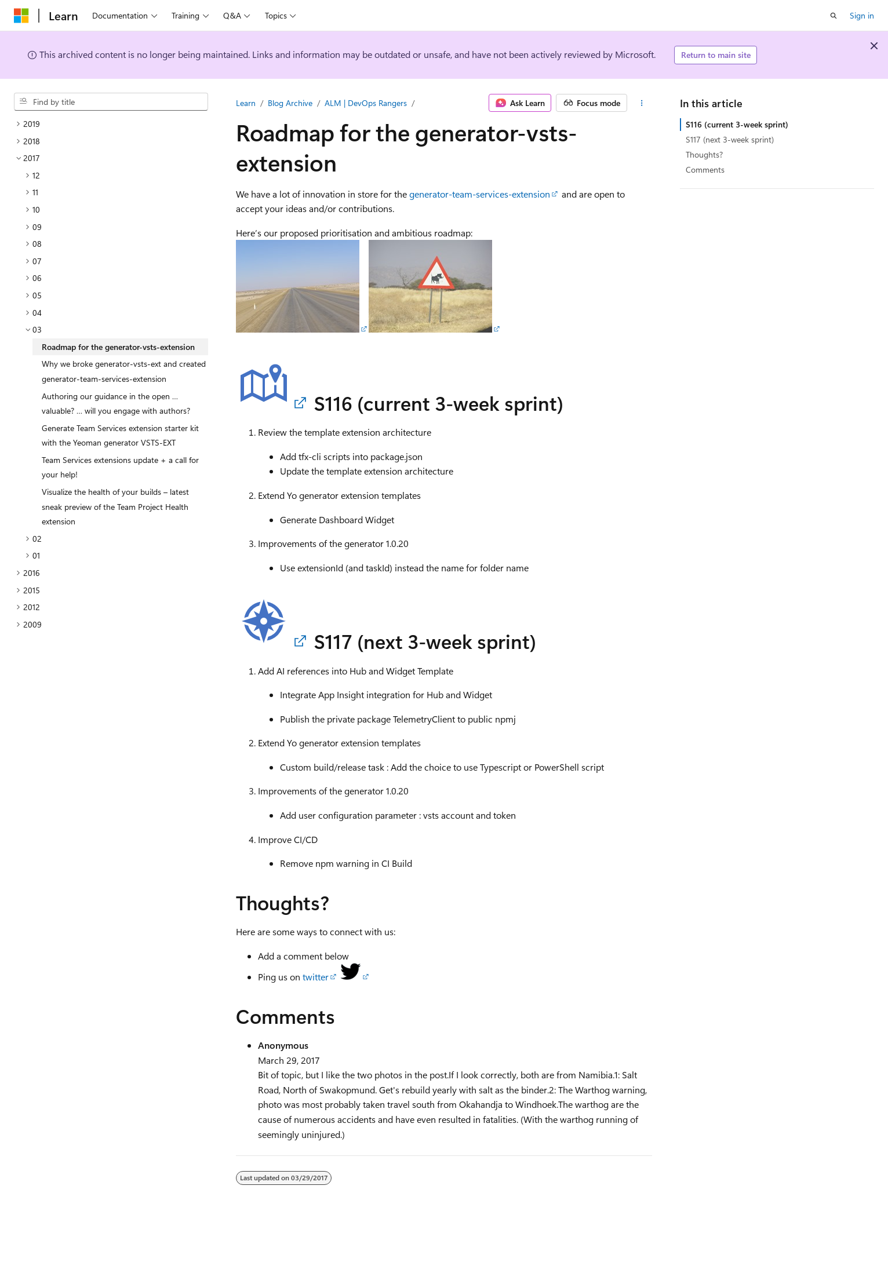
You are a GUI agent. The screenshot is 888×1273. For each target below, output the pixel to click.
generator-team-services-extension (479, 194)
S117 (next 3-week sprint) (730, 139)
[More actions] (642, 103)
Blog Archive (290, 102)
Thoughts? (704, 154)
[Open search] (833, 15)
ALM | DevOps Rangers (366, 102)
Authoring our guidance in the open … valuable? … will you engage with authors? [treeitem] (116, 404)
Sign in (862, 15)
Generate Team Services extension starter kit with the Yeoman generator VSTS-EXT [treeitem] (120, 435)
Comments (705, 169)
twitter (316, 977)
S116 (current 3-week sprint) (737, 124)
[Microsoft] (21, 15)
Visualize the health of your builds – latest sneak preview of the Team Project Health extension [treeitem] (115, 506)
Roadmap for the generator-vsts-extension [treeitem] (118, 346)
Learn (246, 102)
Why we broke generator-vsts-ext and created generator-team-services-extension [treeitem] (124, 371)
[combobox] (111, 102)
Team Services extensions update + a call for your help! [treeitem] (120, 467)
